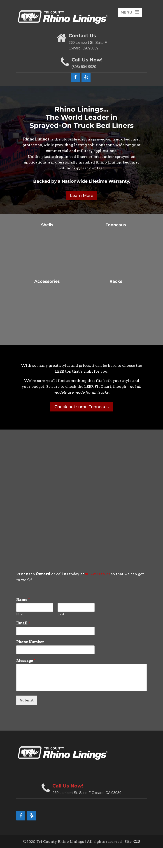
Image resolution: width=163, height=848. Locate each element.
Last (61, 614)
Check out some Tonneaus (81, 406)
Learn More (81, 195)
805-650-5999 (97, 574)
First (19, 614)
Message (25, 661)
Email (23, 623)
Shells (47, 224)
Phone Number (30, 642)
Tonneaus (116, 224)
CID (136, 841)
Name (23, 600)
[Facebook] (75, 77)
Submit (27, 700)
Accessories (47, 281)
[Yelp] (86, 77)
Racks (115, 281)
